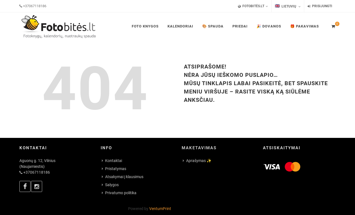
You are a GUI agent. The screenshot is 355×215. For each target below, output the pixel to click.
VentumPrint (160, 208)
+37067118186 (34, 6)
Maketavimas (199, 147)
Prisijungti (320, 6)
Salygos (112, 185)
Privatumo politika (120, 193)
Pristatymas (115, 168)
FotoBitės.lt (253, 6)
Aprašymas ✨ (198, 160)
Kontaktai (113, 160)
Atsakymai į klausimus (124, 176)
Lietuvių (288, 6)
